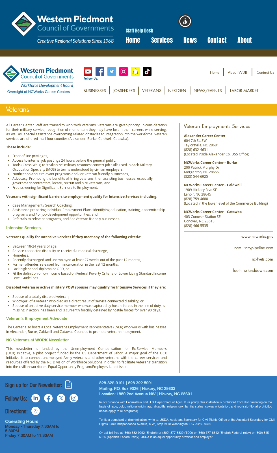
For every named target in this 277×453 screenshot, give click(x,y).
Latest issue (118, 366)
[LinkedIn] (35, 398)
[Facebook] (48, 398)
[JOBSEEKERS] (124, 90)
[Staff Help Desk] (139, 31)
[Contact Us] (265, 72)
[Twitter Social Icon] (111, 71)
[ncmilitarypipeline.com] (253, 247)
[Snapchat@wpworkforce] (135, 71)
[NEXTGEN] (177, 90)
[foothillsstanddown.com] (253, 270)
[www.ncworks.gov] (257, 236)
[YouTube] (88, 71)
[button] (160, 40)
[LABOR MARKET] (244, 90)
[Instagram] (123, 71)
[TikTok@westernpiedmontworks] (147, 71)
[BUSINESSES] (95, 90)
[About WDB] (237, 72)
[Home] (214, 72)
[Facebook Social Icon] (100, 71)
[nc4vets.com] (262, 259)
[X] (61, 398)
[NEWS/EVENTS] (207, 90)
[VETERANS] (151, 90)
